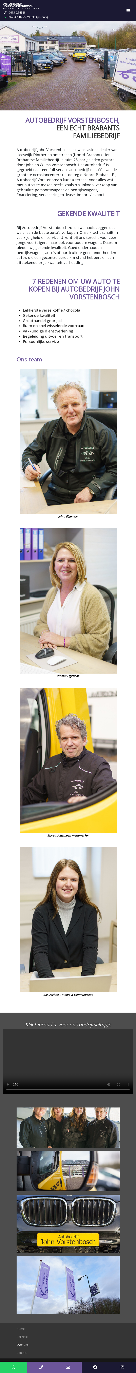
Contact (22, 1353)
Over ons (22, 1345)
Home (21, 1329)
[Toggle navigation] (128, 11)
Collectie (22, 1337)
